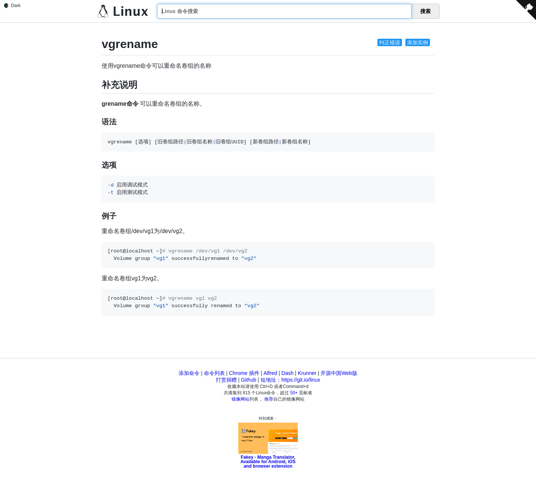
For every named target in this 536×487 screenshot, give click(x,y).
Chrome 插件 (244, 373)
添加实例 (417, 42)
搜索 (425, 11)
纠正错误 (389, 42)
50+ (294, 392)
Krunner (307, 373)
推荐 (268, 399)
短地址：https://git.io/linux (290, 380)
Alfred (270, 373)
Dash (287, 373)
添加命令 (189, 373)
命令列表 (214, 373)
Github (248, 380)
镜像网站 (240, 399)
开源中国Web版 (338, 373)
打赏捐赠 (226, 380)
